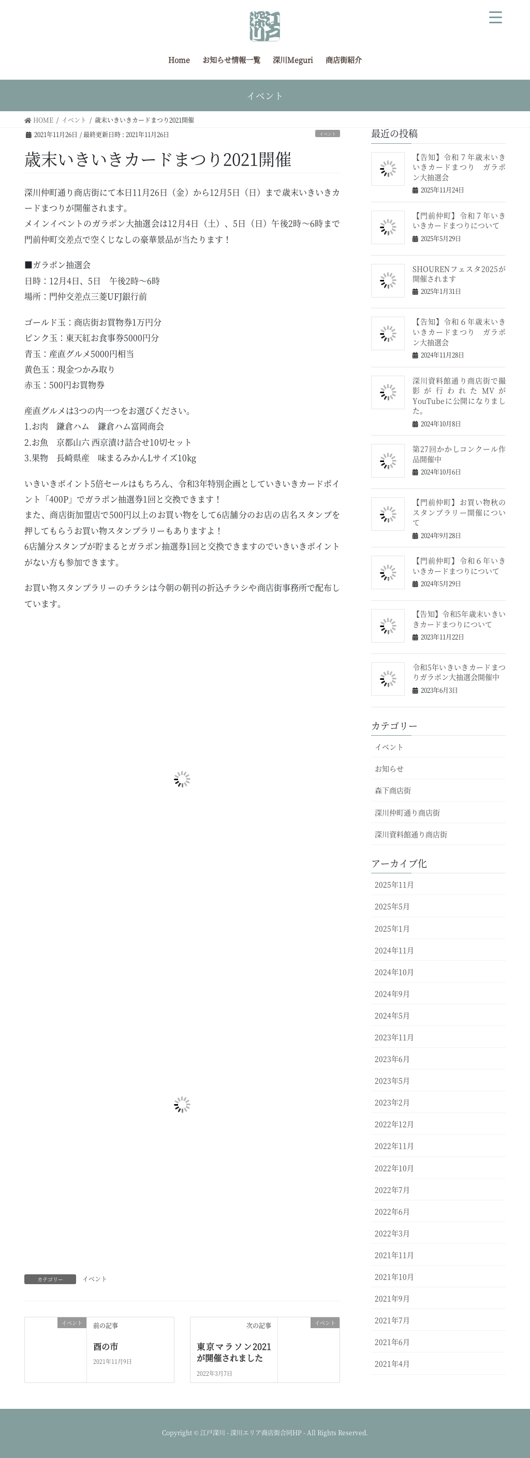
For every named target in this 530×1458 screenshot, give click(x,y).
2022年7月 (392, 1189)
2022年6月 (392, 1211)
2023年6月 (392, 1058)
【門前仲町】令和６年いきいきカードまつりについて (459, 565)
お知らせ (389, 768)
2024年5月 (392, 1015)
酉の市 (105, 1346)
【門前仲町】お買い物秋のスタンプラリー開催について (459, 512)
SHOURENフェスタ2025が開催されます (459, 273)
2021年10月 (394, 1276)
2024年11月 (394, 950)
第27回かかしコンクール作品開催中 (459, 453)
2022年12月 (394, 1124)
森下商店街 (393, 790)
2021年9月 (392, 1298)
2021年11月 (394, 1254)
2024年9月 (392, 993)
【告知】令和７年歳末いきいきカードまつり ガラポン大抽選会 (459, 167)
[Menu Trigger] (496, 15)
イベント (327, 134)
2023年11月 (394, 1037)
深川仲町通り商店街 (407, 812)
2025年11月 (394, 884)
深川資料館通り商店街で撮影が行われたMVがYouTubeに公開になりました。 (459, 395)
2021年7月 (392, 1320)
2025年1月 (392, 928)
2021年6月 (392, 1341)
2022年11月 (394, 1145)
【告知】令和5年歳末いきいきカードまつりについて (459, 618)
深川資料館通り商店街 (411, 834)
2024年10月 (394, 971)
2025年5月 (392, 906)
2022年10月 (394, 1168)
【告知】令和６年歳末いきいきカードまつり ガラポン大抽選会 (459, 331)
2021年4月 (392, 1363)
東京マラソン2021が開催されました (234, 1352)
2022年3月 (392, 1233)
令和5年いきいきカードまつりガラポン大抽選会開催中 (459, 672)
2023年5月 (392, 1080)
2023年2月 (392, 1102)
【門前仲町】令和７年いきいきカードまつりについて (459, 220)
